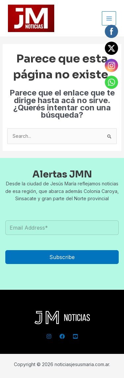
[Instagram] (49, 336)
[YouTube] (75, 336)
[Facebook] (62, 336)
